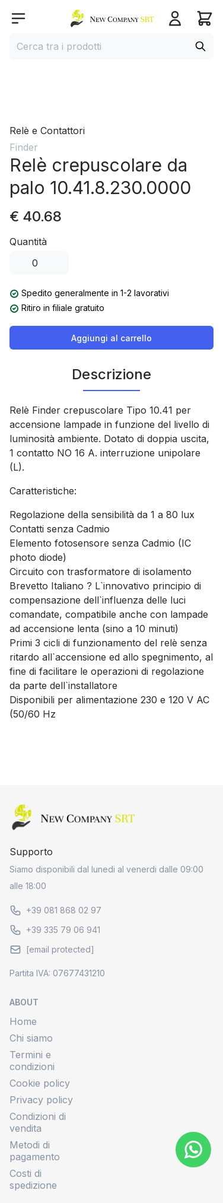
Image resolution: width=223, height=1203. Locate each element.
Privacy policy (41, 1100)
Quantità (28, 241)
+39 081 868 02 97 (55, 910)
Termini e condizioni (32, 1060)
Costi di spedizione (33, 1179)
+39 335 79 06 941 (54, 930)
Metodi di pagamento (34, 1151)
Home (23, 1021)
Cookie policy (39, 1083)
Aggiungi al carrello (111, 338)
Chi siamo (31, 1038)
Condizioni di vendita (37, 1122)
